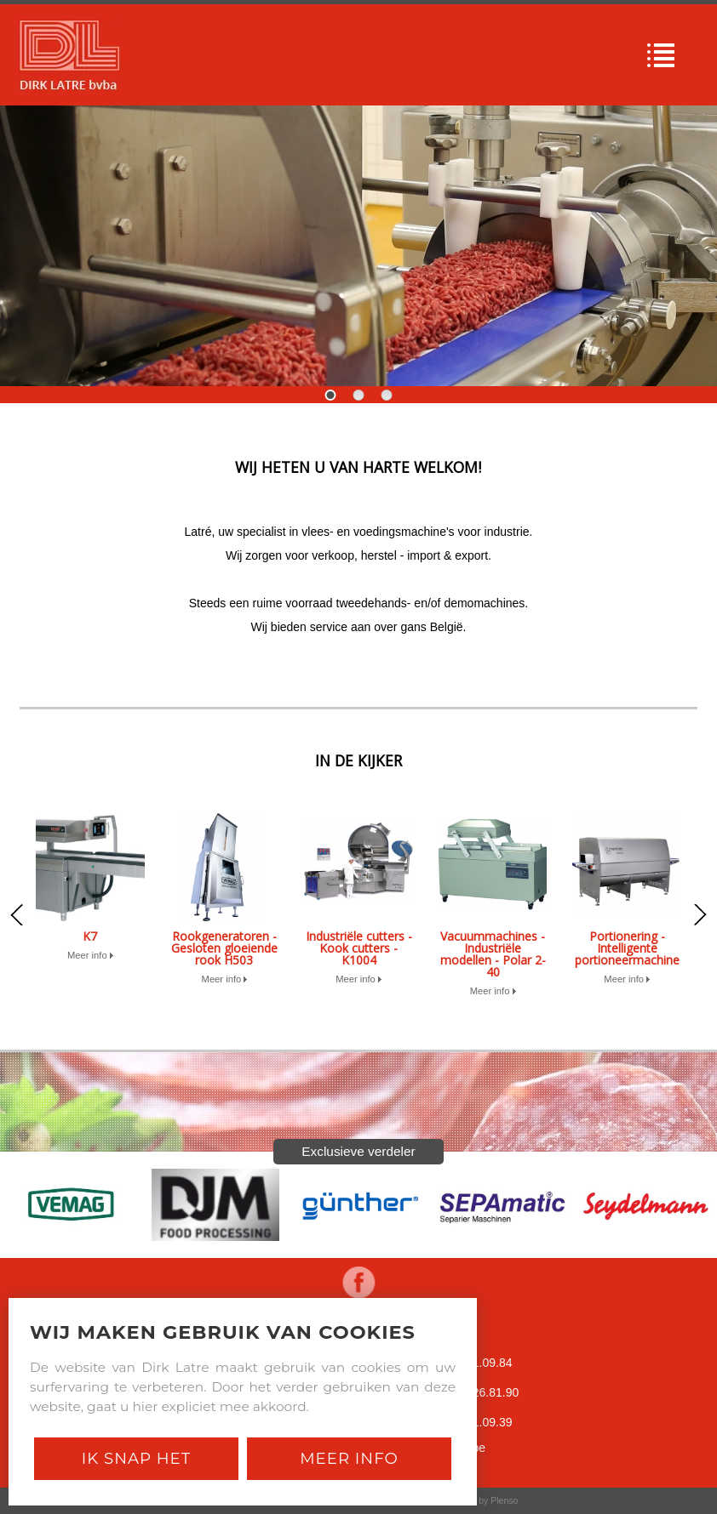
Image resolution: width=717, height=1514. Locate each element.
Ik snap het (136, 1458)
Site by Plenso (489, 1500)
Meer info (90, 955)
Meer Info (349, 1458)
